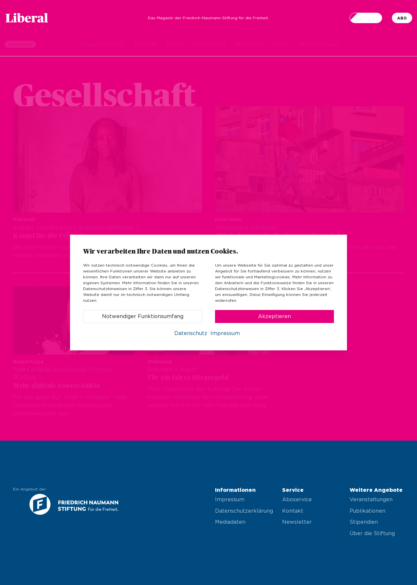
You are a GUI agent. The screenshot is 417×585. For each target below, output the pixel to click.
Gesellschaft (210, 44)
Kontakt (292, 511)
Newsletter (297, 522)
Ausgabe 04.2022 (101, 44)
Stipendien (364, 522)
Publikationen (367, 511)
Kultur (282, 44)
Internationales (319, 44)
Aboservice (297, 499)
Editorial (145, 44)
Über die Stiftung (372, 533)
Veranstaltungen (371, 499)
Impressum (229, 499)
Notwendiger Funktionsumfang (142, 316)
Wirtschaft (250, 44)
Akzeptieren (274, 316)
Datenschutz (190, 333)
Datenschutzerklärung (242, 511)
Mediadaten (230, 522)
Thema (174, 44)
